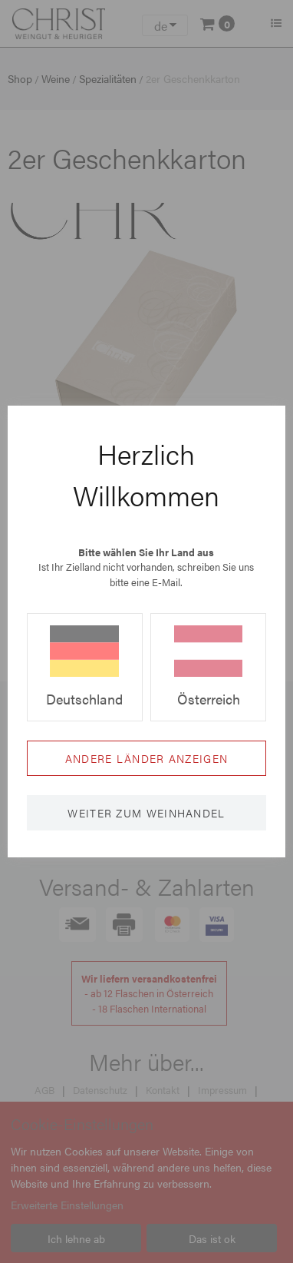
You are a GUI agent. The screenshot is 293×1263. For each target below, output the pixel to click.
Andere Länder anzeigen (147, 758)
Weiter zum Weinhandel (146, 812)
